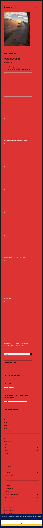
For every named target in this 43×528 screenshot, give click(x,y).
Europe (7, 491)
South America (9, 504)
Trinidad (8, 485)
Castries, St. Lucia (13, 59)
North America (9, 497)
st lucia (21, 345)
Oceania (7, 500)
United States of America (11, 507)
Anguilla (8, 457)
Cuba (7, 469)
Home (6, 419)
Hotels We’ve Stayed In (10, 432)
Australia (7, 450)
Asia (6, 447)
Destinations (7, 441)
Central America (9, 488)
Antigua (8, 460)
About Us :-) (7, 422)
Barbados (8, 466)
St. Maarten (9, 482)
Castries (25, 66)
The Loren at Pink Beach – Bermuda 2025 (16, 367)
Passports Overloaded (12, 7)
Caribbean (17, 343)
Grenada (8, 472)
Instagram (7, 425)
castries (17, 345)
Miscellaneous (8, 513)
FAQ (5, 438)
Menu (36, 7)
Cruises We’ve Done (9, 510)
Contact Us (7, 428)
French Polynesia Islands (11, 494)
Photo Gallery (7, 435)
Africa (6, 444)
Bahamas (8, 463)
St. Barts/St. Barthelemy (12, 475)
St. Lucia (11, 345)
